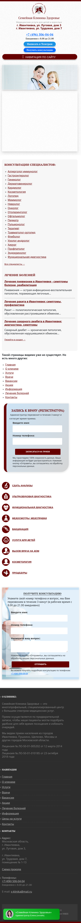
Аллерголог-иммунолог (23, 171)
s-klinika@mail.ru (21, 891)
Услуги (9, 373)
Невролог (14, 204)
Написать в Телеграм (39, 44)
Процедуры (19, 573)
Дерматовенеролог (20, 183)
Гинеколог (14, 179)
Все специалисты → (14, 264)
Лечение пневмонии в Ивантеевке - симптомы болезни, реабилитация (36, 283)
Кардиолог (14, 187)
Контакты (11, 397)
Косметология (17, 192)
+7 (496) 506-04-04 (39, 34)
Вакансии (11, 381)
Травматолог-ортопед (21, 232)
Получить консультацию (40, 50)
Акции (9, 385)
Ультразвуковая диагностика (31, 496)
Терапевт (13, 228)
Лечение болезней (17, 393)
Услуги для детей (23, 540)
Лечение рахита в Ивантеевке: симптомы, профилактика (32, 303)
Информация (13, 389)
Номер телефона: (24, 435)
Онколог (13, 208)
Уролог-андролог (19, 240)
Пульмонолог (16, 224)
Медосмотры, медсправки (29, 518)
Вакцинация (20, 529)
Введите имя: (21, 422)
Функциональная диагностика (27, 257)
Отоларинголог (17, 212)
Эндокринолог (17, 253)
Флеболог (14, 236)
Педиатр (13, 220)
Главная (10, 364)
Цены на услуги (12, 818)
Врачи (9, 377)
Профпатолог (16, 249)
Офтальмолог (16, 216)
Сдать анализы (22, 485)
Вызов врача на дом (25, 551)
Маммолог (14, 200)
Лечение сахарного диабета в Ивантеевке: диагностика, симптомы (33, 323)
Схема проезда (11, 869)
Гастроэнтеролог (18, 175)
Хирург (12, 244)
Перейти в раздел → (15, 339)
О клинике (12, 369)
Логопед (13, 196)
